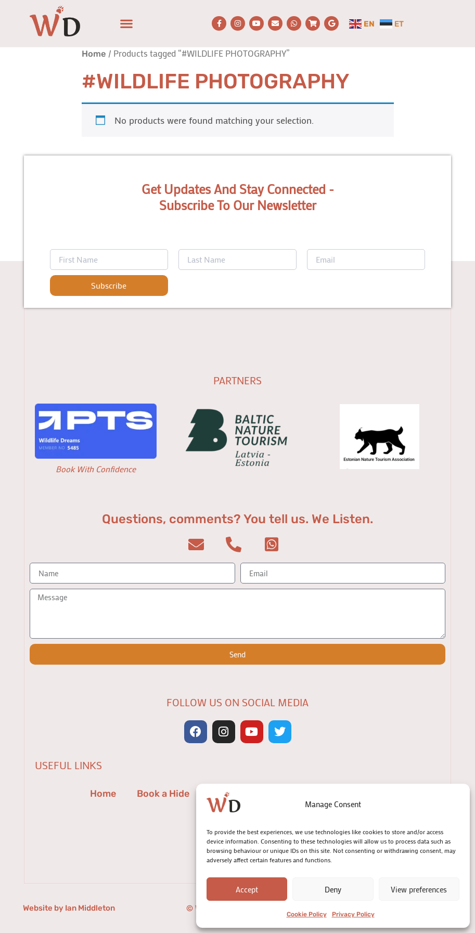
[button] (127, 24)
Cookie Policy (307, 914)
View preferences (419, 889)
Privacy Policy (353, 914)
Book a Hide (163, 793)
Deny (333, 889)
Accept (247, 889)
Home (94, 54)
